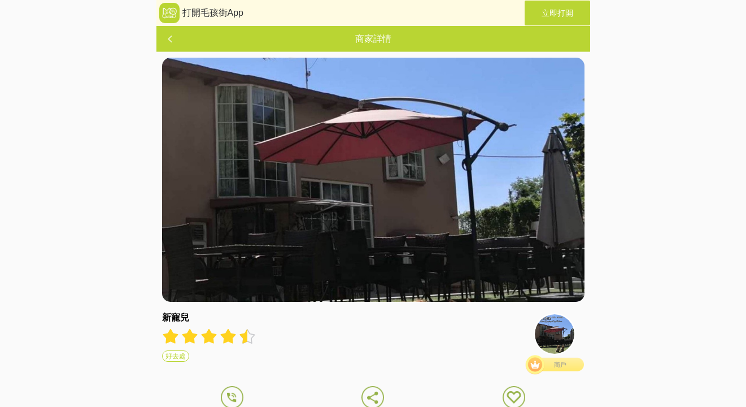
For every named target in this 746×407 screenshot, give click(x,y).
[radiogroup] (209, 336)
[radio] (171, 336)
